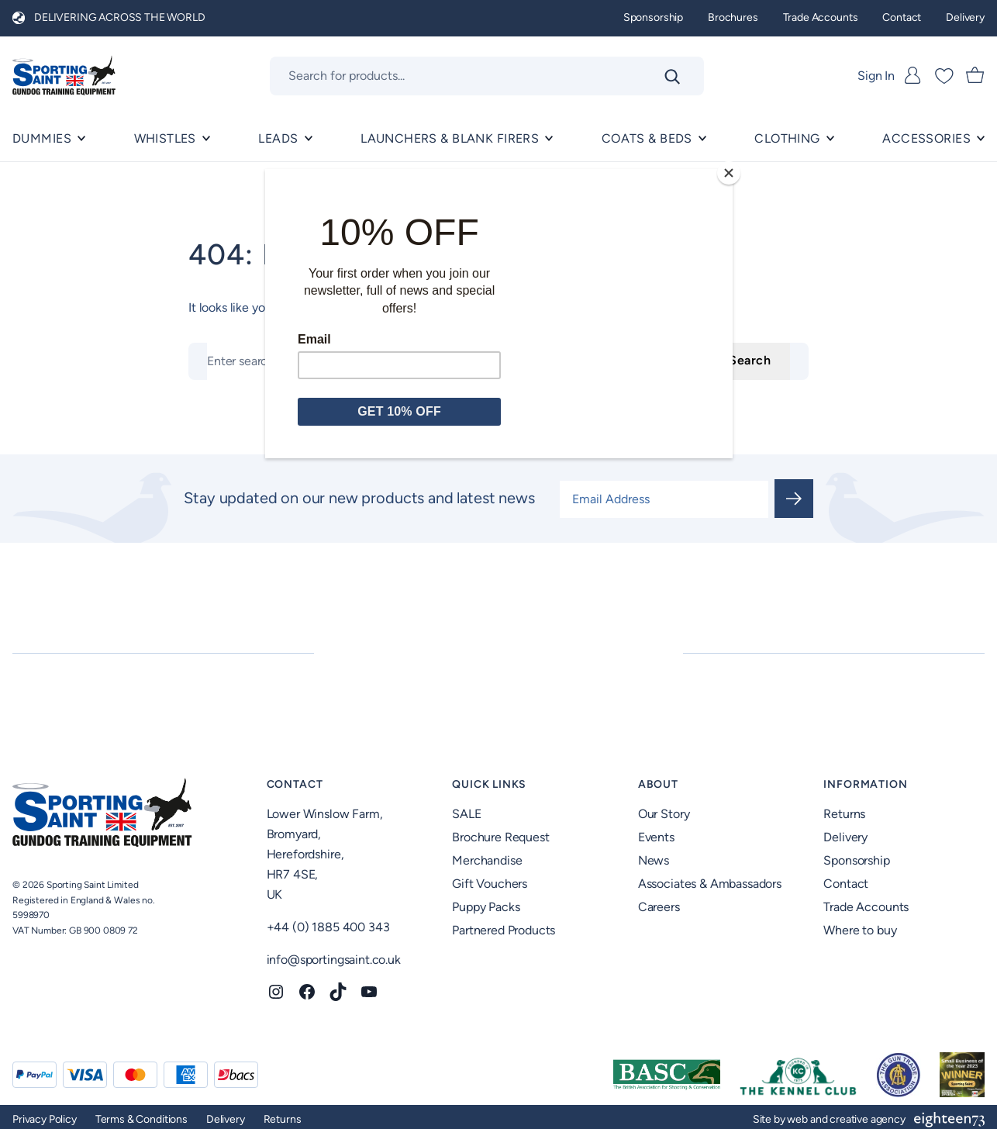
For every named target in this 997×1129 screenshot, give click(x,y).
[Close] (728, 173)
